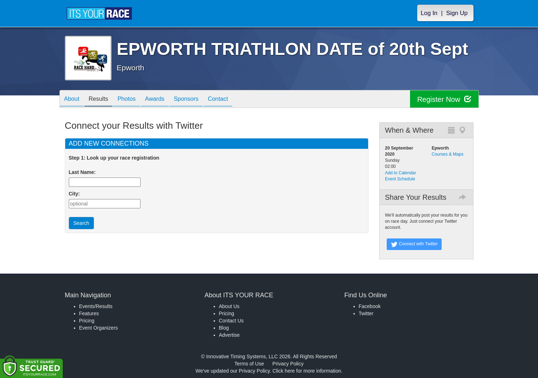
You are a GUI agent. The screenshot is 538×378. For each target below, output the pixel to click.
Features (89, 313)
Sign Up (457, 13)
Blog (224, 328)
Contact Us (231, 320)
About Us (229, 306)
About (73, 99)
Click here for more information (306, 371)
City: (74, 194)
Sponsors (198, 99)
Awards (164, 99)
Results (102, 99)
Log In (429, 13)
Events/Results (96, 306)
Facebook (370, 306)
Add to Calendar (400, 172)
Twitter (366, 313)
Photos (133, 99)
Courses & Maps (447, 154)
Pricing (87, 320)
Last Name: (84, 172)
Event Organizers (98, 328)
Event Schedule (400, 178)
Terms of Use (249, 364)
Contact (232, 99)
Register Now (444, 99)
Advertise (229, 335)
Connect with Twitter (414, 244)
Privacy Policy (288, 364)
